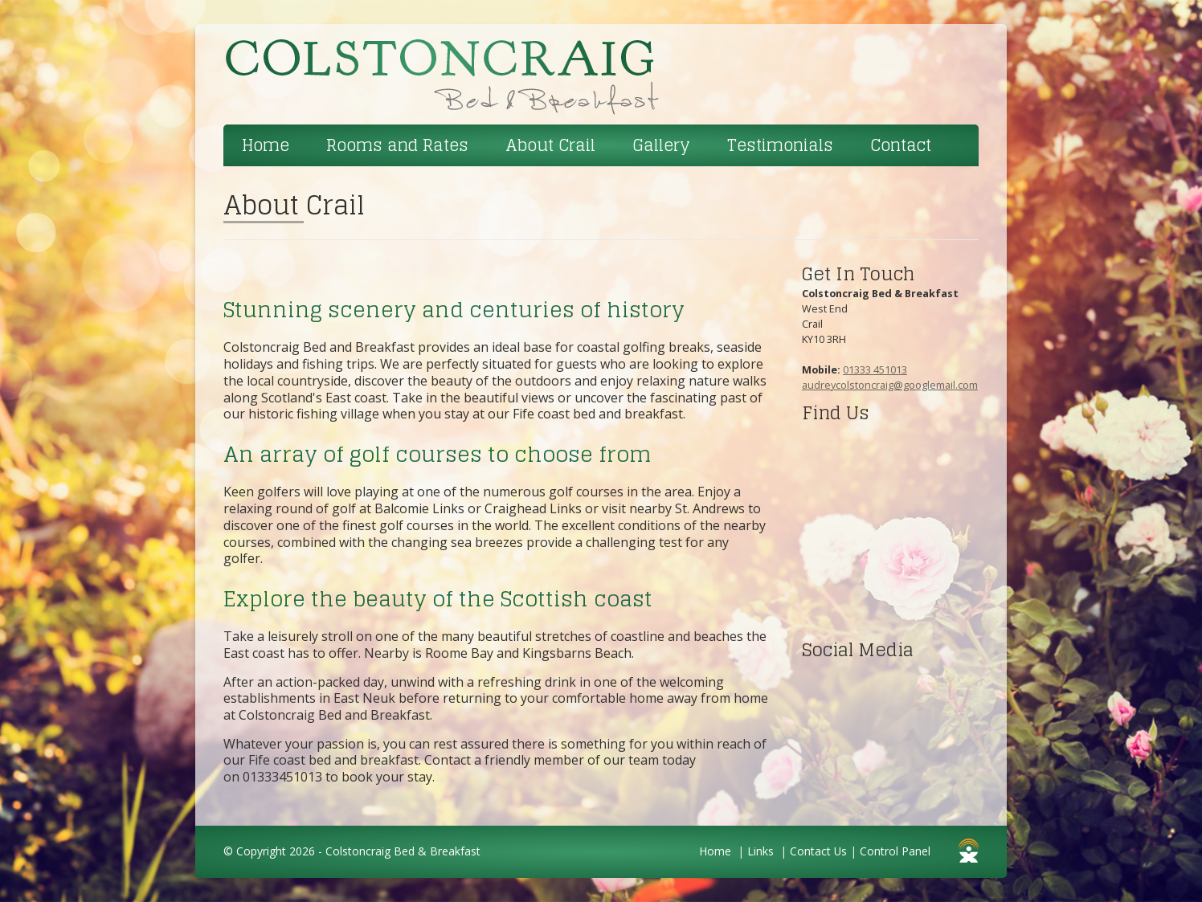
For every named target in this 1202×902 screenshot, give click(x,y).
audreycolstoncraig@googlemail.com (890, 385)
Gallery (661, 145)
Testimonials (780, 145)
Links (760, 851)
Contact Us (818, 851)
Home (265, 145)
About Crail (550, 145)
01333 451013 (875, 369)
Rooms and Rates (397, 145)
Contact (900, 145)
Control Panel (895, 851)
